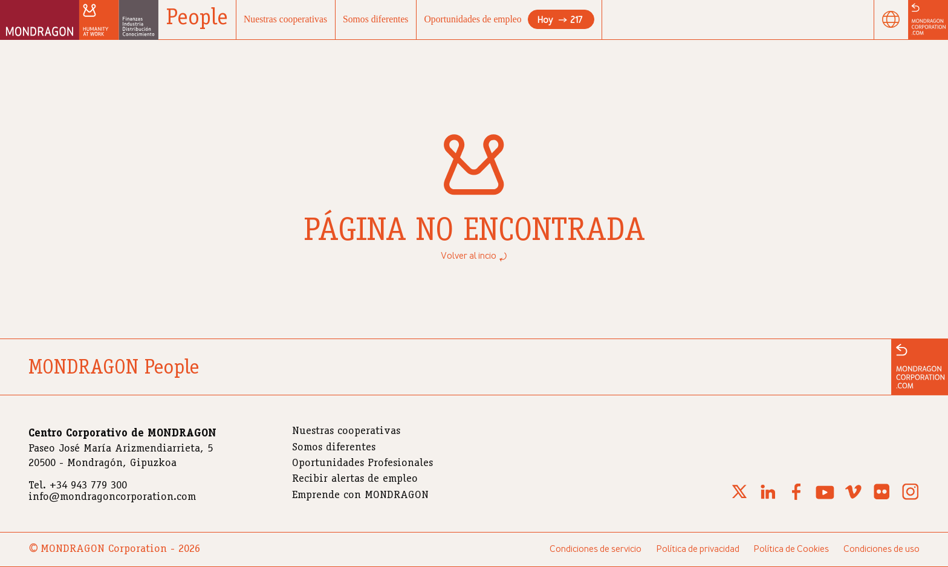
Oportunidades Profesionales (362, 463)
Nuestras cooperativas (285, 19)
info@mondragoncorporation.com (112, 497)
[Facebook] (796, 499)
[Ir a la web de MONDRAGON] (919, 367)
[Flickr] (881, 499)
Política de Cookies (791, 549)
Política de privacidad (697, 549)
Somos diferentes (375, 19)
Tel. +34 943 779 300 (77, 486)
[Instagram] (910, 499)
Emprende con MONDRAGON (360, 495)
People (197, 19)
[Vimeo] (853, 499)
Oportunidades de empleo (509, 19)
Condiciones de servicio (595, 549)
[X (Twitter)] (739, 499)
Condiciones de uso (881, 549)
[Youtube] (825, 499)
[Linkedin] (767, 499)
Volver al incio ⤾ (474, 256)
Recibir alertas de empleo (355, 479)
